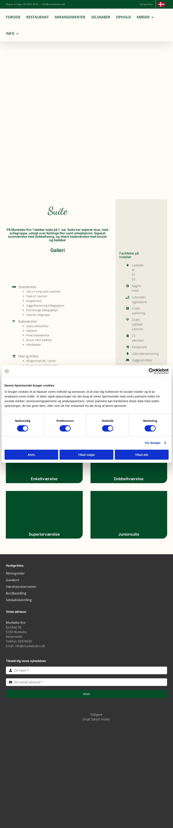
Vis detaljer (153, 442)
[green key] (86, 806)
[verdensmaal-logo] (86, 792)
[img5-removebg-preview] (86, 730)
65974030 (25, 641)
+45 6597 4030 (30, 4)
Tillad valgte (86, 454)
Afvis (31, 454)
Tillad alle (141, 454)
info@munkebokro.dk (53, 4)
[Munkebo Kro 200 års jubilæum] (86, 73)
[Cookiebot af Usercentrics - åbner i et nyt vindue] (151, 371)
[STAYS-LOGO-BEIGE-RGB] (73, 713)
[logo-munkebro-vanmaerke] (86, 763)
